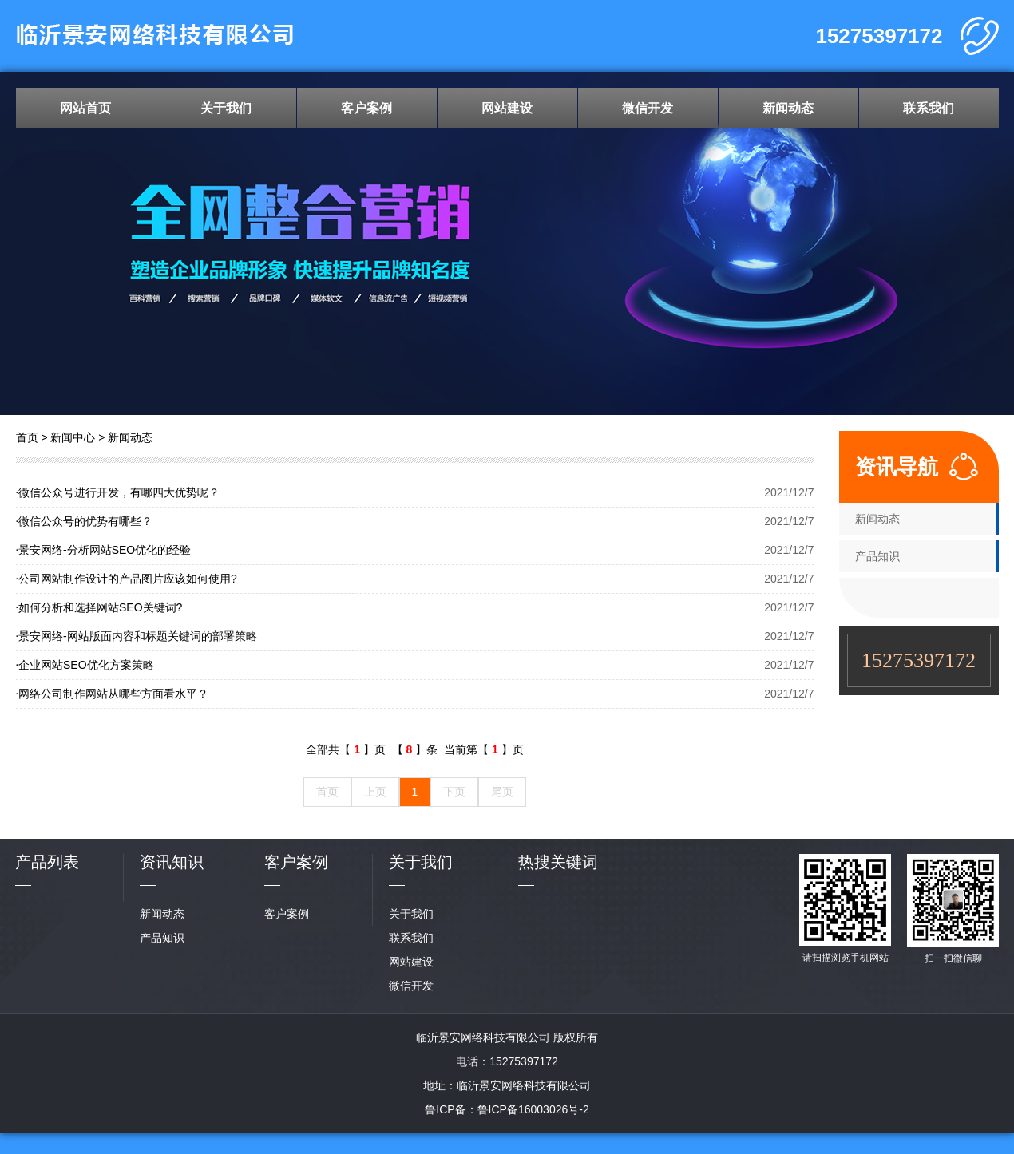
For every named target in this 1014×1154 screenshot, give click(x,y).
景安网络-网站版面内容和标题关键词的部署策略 (136, 636)
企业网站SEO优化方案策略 (85, 664)
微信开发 (647, 108)
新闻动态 (788, 108)
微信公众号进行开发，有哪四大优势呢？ (118, 492)
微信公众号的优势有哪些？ (84, 521)
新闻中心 (72, 437)
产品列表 (47, 862)
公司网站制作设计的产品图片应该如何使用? (126, 578)
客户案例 (366, 108)
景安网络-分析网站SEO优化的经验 (104, 549)
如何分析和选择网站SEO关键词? (99, 607)
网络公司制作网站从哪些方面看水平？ (112, 693)
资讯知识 (172, 862)
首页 (27, 437)
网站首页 (85, 108)
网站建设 (507, 108)
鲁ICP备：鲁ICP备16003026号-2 (506, 1109)
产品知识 (877, 556)
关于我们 (226, 108)
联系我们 (928, 108)
